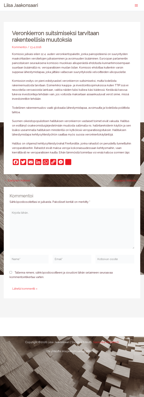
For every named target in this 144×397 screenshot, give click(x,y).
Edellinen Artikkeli (17, 180)
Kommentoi (19, 47)
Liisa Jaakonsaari (21, 5)
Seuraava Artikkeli (127, 180)
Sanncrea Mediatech (106, 342)
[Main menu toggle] (136, 5)
